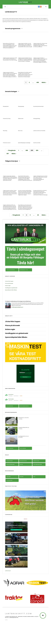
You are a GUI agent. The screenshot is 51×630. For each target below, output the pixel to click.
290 (37, 150)
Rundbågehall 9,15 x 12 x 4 (25, 439)
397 (8, 153)
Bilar (34, 476)
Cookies (6, 619)
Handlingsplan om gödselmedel (11, 287)
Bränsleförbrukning (10, 464)
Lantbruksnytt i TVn (24, 269)
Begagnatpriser (9, 460)
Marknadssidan (36, 460)
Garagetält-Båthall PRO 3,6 (25, 431)
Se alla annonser (10, 448)
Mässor (21, 464)
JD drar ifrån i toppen (9, 281)
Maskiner (21, 476)
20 (38, 215)
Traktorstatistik (23, 460)
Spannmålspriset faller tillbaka (11, 289)
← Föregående (11, 150)
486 (37, 82)
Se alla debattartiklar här (17, 307)
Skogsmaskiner (9, 480)
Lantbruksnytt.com (18, 613)
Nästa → (44, 82)
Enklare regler (8, 285)
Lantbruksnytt (8, 570)
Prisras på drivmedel (9, 283)
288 (27, 150)
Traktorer (8, 476)
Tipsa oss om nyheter (10, 269)
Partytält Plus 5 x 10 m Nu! (25, 421)
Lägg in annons (23, 448)
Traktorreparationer (37, 464)
